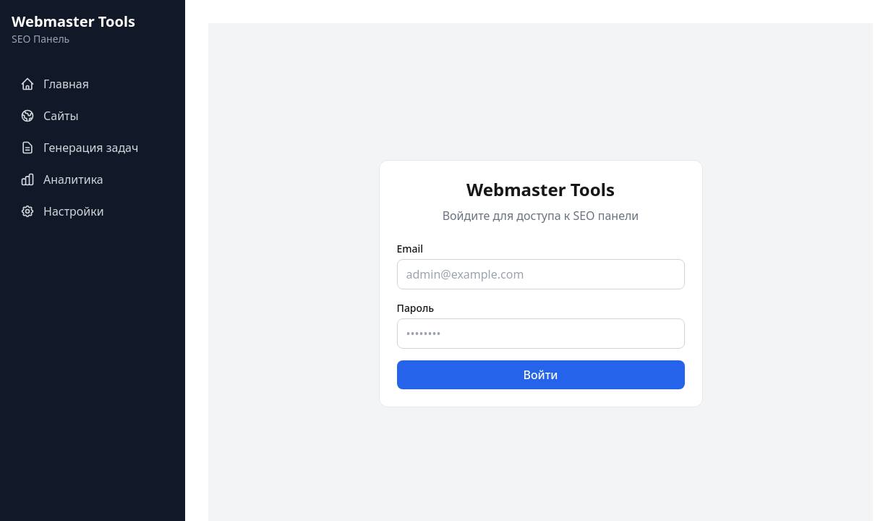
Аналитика (61, 179)
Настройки (62, 211)
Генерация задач (79, 148)
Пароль (416, 308)
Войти (540, 375)
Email (410, 248)
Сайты (49, 116)
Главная (54, 84)
